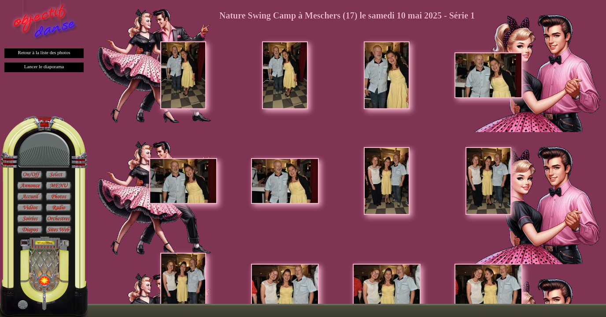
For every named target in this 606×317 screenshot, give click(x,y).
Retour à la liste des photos (44, 52)
